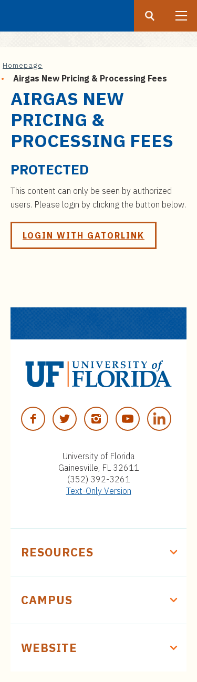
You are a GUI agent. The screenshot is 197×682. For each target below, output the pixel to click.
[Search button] (149, 16)
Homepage (23, 65)
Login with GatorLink (83, 235)
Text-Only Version (98, 490)
